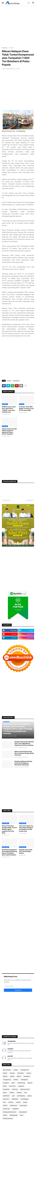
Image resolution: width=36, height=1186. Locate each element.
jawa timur (12, 1086)
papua (30, 1096)
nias (25, 1092)
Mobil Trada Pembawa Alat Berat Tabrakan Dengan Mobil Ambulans (24, 753)
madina (11, 1092)
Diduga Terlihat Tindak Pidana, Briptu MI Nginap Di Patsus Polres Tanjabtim (9, 431)
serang (18, 1102)
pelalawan (15, 1099)
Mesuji (12, 1076)
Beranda (4, 48)
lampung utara (24, 1089)
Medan (5, 1076)
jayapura (21, 1086)
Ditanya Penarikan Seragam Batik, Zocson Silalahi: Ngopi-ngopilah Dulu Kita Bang (9, 829)
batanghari (24, 1079)
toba (21, 1115)
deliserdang (21, 1083)
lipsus (5, 1092)
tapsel (5, 1115)
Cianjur (16, 1070)
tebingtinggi (13, 1115)
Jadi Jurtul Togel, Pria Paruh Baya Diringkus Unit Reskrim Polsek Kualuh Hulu (26, 828)
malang (19, 1092)
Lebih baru (6, 500)
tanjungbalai (23, 1112)
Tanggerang (7, 1079)
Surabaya (27, 1076)
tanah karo (6, 1108)
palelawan (6, 1096)
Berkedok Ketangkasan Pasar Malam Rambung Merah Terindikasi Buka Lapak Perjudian (9, 852)
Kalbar (5, 1073)
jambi (4, 1086)
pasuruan (6, 1099)
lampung (15, 1089)
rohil (4, 1102)
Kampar (12, 1073)
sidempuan (13, 1105)
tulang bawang (7, 1118)
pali (13, 1096)
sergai (25, 1102)
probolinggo (24, 1099)
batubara (6, 1083)
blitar (13, 1083)
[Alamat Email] (18, 986)
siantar (5, 1105)
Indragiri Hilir (25, 1070)
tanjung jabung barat (9, 1112)
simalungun (23, 1105)
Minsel (19, 1076)
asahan (16, 1079)
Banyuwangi (7, 1070)
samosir (10, 1102)
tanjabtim (15, 1108)
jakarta (30, 1083)
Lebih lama (29, 500)
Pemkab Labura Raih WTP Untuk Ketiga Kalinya (25, 851)
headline (11, 48)
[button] (2, 2)
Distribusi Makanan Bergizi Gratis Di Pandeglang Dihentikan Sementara (23, 763)
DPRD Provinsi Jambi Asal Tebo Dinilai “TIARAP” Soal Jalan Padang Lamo (9, 409)
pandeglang (16, 380)
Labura (28, 1073)
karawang (6, 1089)
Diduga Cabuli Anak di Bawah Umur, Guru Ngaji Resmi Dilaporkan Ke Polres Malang (24, 743)
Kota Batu (21, 1073)
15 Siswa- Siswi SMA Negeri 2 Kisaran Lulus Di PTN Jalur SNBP (26, 408)
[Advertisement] (18, 26)
